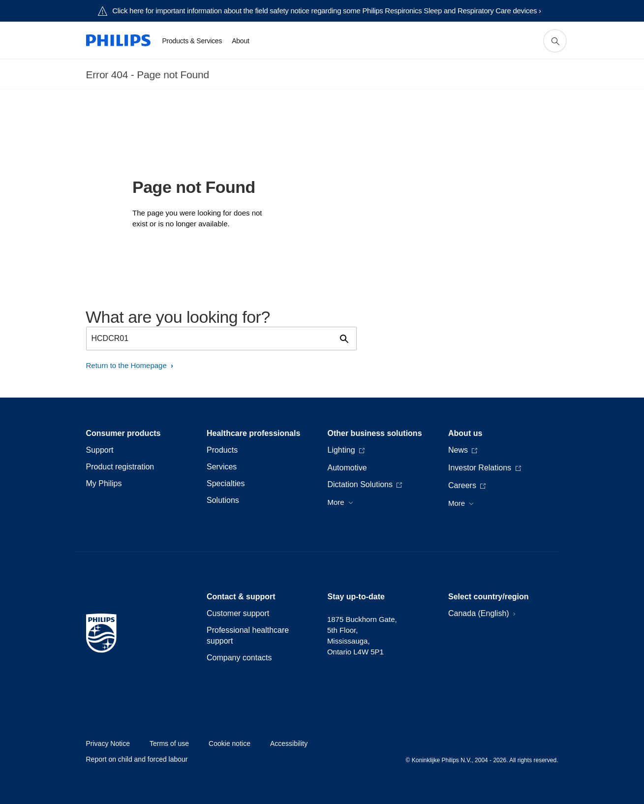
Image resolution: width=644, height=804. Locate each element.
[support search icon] (555, 41)
